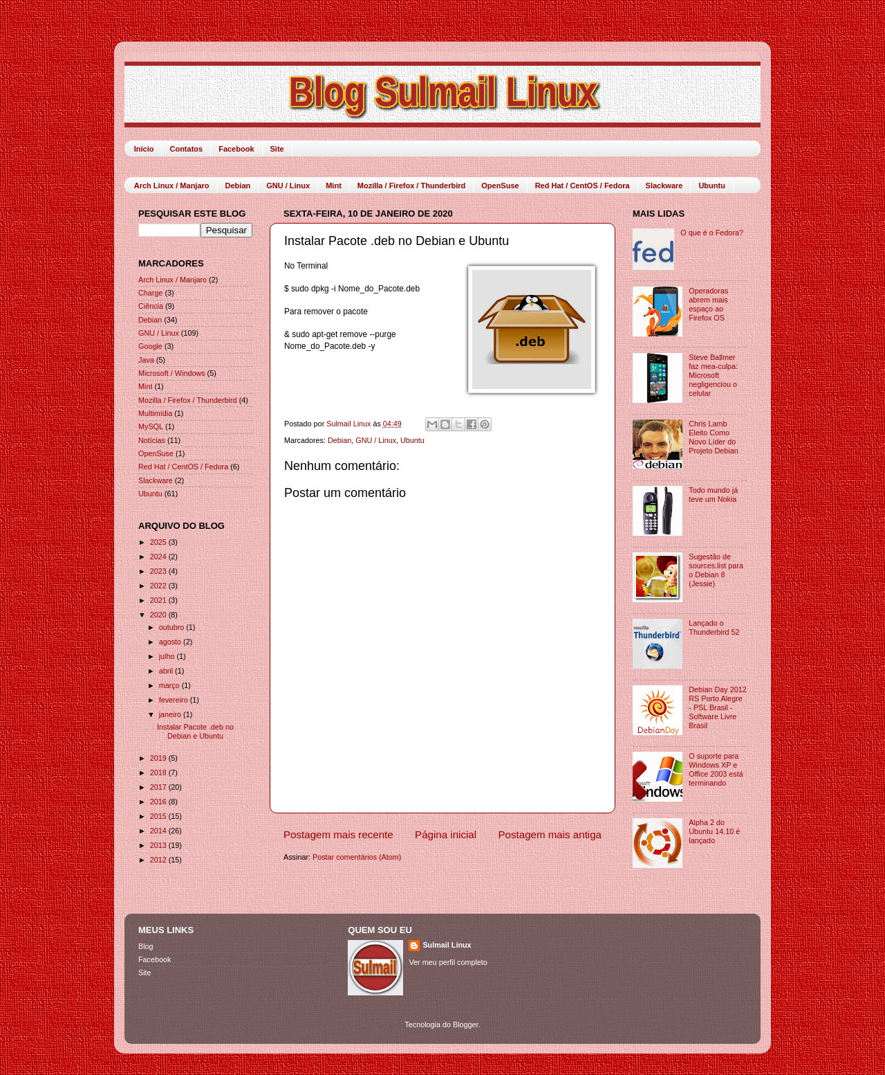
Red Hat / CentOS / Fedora (582, 185)
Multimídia (155, 413)
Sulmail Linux (446, 945)
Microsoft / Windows (171, 373)
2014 (159, 830)
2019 (159, 758)
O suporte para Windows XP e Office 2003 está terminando (716, 769)
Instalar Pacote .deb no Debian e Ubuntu (195, 731)
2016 (159, 801)
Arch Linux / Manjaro (171, 185)
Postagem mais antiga (550, 834)
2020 (159, 615)
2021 (159, 600)
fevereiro (174, 700)
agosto (171, 642)
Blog (145, 946)
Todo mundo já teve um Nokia (713, 494)
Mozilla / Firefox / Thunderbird (411, 185)
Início (144, 149)
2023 (159, 571)
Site (277, 149)
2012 (159, 860)
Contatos (186, 149)
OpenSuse (500, 185)
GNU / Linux (288, 185)
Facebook (236, 149)
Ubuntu (711, 185)
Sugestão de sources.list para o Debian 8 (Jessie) (716, 570)
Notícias (151, 440)
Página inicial (445, 834)
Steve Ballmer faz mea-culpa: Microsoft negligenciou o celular (713, 375)
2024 (159, 556)
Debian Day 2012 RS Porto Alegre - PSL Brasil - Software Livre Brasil (717, 707)
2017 (159, 787)
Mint (334, 185)
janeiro (171, 714)
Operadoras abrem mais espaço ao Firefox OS (708, 304)
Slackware (664, 185)
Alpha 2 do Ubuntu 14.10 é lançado (714, 831)
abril (167, 671)
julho (168, 656)
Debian (238, 185)
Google (150, 346)
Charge (150, 293)
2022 (159, 585)
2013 (159, 845)
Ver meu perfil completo (448, 962)
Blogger (465, 1024)
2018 (159, 772)
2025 (159, 542)
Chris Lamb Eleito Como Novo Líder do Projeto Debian (713, 437)
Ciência (150, 306)
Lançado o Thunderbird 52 (714, 627)
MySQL (150, 426)
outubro (173, 627)
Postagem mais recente (338, 834)
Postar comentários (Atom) (357, 857)
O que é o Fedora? (711, 232)
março (170, 685)
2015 (159, 816)
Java (146, 360)
